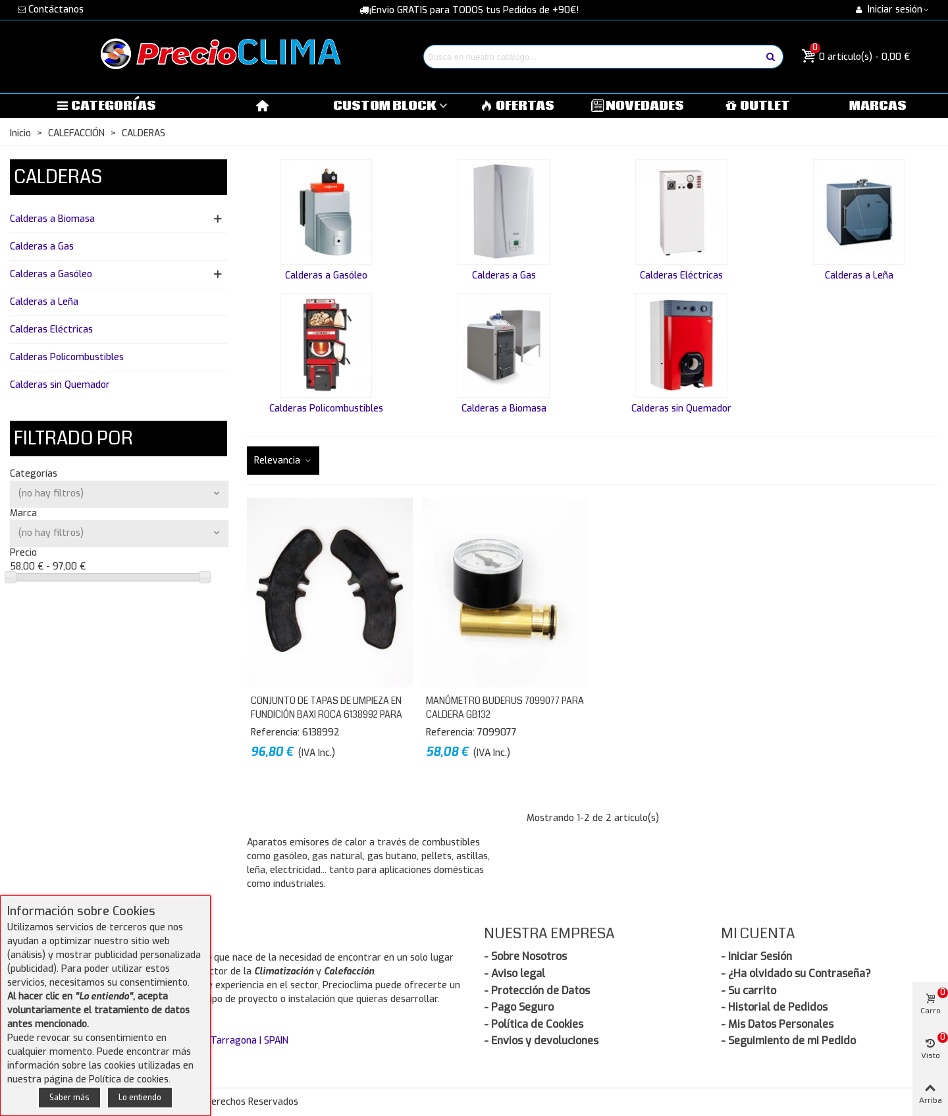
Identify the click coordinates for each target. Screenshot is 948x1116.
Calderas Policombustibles (67, 357)
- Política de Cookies (533, 1024)
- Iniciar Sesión (756, 956)
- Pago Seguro (519, 1007)
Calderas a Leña (44, 302)
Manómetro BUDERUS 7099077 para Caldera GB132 (505, 707)
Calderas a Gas (42, 246)
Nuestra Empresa (549, 933)
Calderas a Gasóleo (51, 274)
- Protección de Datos (537, 990)
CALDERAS (58, 177)
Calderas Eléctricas (51, 329)
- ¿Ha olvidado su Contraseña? (796, 973)
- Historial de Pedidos (774, 1007)
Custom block (384, 106)
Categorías (106, 106)
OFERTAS (517, 106)
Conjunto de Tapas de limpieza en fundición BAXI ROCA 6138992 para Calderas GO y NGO (326, 714)
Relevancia (283, 460)
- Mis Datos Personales (777, 1024)
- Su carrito (748, 990)
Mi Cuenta (758, 933)
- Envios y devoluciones (541, 1041)
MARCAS (878, 106)
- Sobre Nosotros (525, 956)
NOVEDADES (638, 106)
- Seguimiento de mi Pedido (788, 1041)
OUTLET (758, 106)
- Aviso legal (514, 973)
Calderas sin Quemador (60, 385)
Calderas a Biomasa (52, 219)
